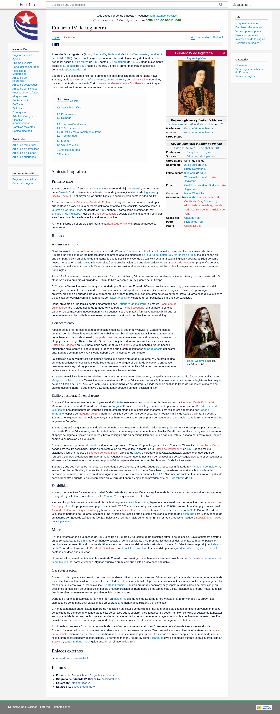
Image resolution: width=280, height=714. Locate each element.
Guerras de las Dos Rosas (127, 83)
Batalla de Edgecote (64, 344)
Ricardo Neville (92, 251)
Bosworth (57, 641)
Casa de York (192, 217)
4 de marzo (176, 124)
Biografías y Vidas (100, 675)
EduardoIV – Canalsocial (71, 658)
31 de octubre (204, 124)
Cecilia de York (193, 201)
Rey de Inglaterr (196, 58)
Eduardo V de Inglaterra (201, 156)
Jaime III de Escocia (134, 510)
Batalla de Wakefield (119, 223)
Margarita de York (89, 413)
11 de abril (178, 147)
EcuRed (27, 4)
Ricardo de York (193, 221)
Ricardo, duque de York (110, 79)
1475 (145, 502)
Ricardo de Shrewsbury (198, 205)
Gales (137, 452)
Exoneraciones (61, 706)
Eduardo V (210, 201)
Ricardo (136, 188)
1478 (160, 474)
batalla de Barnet (210, 445)
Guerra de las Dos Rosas (67, 209)
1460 (103, 209)
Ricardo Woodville (133, 307)
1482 (190, 510)
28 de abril (190, 164)
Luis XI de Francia (113, 584)
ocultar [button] (74, 101)
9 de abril (204, 147)
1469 (84, 344)
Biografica (111, 678)
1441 (87, 79)
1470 (221, 124)
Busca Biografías (82, 686)
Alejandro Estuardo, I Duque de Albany (75, 510)
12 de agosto (154, 348)
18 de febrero (176, 477)
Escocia (177, 510)
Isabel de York (192, 197)
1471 (193, 147)
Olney (126, 344)
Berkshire (214, 185)
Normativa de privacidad (23, 706)
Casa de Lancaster (106, 213)
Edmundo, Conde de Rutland (93, 202)
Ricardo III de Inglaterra (206, 466)
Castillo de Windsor (196, 185)
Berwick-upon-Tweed (208, 517)
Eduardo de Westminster (103, 452)
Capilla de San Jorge (102, 548)
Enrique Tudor (112, 496)
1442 (204, 164)
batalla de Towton (181, 262)
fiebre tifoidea (60, 561)
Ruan (187, 168)
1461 (190, 124)
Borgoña (116, 406)
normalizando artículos (163, 15)
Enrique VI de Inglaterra (198, 128)
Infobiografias (79, 682)
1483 (217, 147)
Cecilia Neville (192, 225)
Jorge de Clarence (106, 337)
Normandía (199, 168)
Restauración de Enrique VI (197, 402)
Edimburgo (187, 513)
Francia (98, 188)
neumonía (210, 558)
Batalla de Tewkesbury (168, 448)
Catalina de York (201, 209)
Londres (206, 177)
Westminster (191, 177)
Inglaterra (190, 180)
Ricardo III (156, 637)
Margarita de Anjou (185, 254)
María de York (211, 197)
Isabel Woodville (194, 193)
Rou (86, 188)
